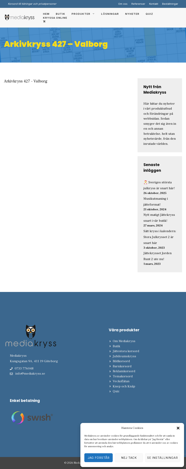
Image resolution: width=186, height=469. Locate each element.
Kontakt (153, 3)
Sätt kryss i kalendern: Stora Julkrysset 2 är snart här (159, 237)
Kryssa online (55, 17)
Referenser (138, 3)
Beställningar (170, 3)
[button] (178, 428)
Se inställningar (162, 458)
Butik (60, 13)
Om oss (122, 3)
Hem (46, 13)
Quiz (149, 13)
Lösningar (110, 13)
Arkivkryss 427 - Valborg (25, 81)
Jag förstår (99, 458)
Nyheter (132, 13)
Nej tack (129, 458)
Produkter (85, 14)
